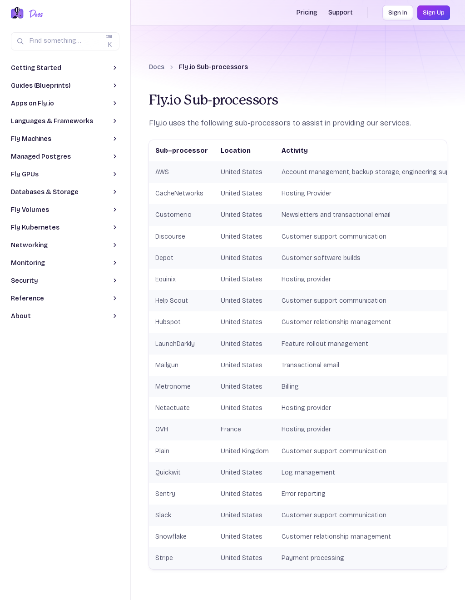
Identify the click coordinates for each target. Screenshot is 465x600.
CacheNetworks (179, 193)
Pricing (307, 12)
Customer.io (173, 215)
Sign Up (434, 12)
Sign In (397, 12)
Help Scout (171, 301)
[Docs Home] (34, 13)
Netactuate (172, 408)
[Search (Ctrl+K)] (65, 41)
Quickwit (168, 472)
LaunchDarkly (175, 344)
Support (340, 12)
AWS (162, 172)
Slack (163, 515)
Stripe (164, 558)
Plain (162, 451)
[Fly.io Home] (17, 13)
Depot (164, 258)
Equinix (165, 279)
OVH (161, 429)
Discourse (170, 236)
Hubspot (168, 322)
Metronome (173, 386)
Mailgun (166, 365)
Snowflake (171, 536)
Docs (156, 67)
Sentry (165, 494)
